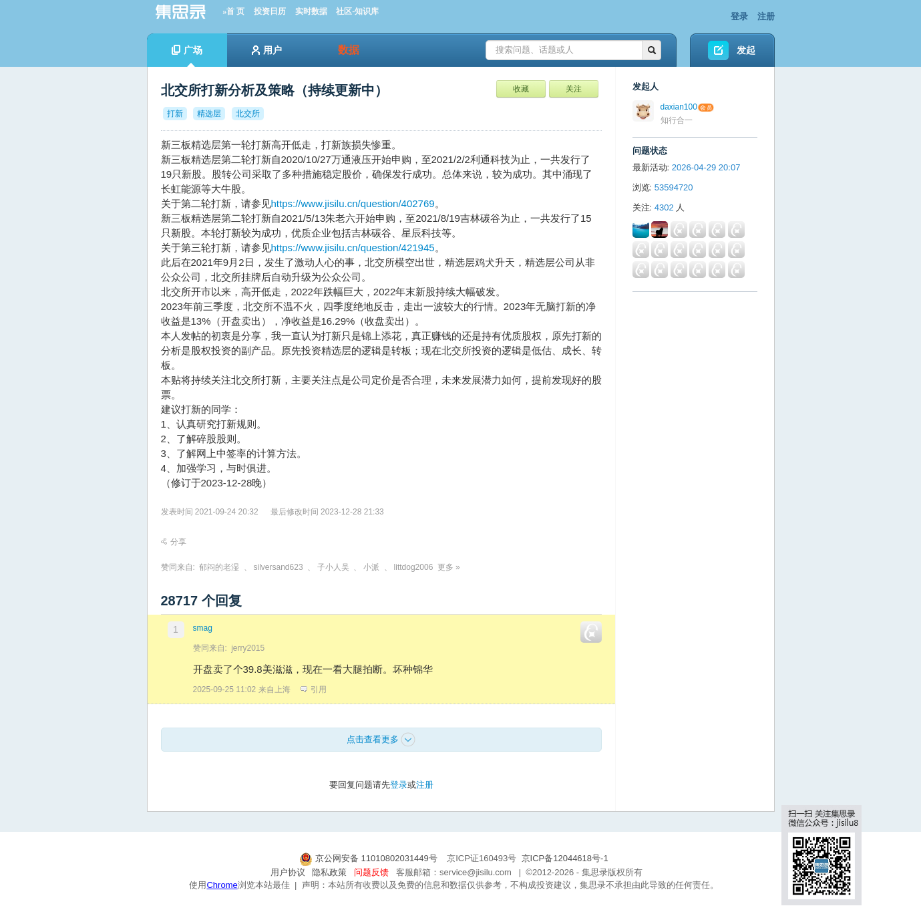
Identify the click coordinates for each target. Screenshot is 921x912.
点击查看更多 (381, 739)
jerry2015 (247, 648)
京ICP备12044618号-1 (565, 858)
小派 (371, 567)
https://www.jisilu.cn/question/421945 (353, 247)
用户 (267, 50)
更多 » (448, 567)
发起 (746, 50)
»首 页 (233, 11)
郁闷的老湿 (219, 567)
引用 (314, 689)
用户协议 (287, 872)
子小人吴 (333, 567)
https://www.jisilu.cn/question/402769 (353, 203)
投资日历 (270, 11)
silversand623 (278, 567)
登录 (739, 16)
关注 (574, 89)
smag (202, 628)
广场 (187, 56)
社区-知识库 (357, 11)
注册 (766, 16)
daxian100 (679, 107)
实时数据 (311, 11)
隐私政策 (329, 872)
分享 (173, 542)
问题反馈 (371, 872)
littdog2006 (413, 567)
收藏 (521, 89)
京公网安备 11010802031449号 (369, 858)
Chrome (221, 885)
